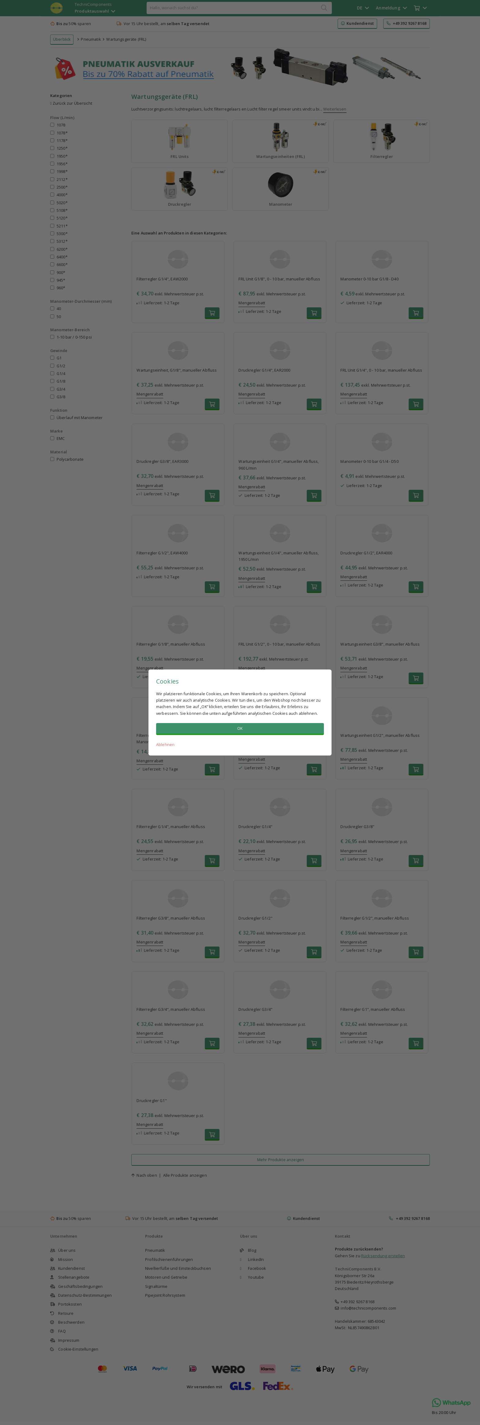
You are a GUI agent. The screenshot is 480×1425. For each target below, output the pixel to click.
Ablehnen (165, 744)
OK (239, 728)
